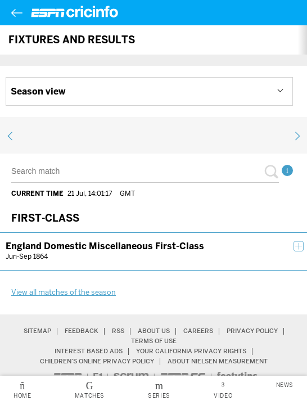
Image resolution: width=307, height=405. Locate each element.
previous (12, 136)
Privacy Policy (252, 331)
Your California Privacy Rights (191, 351)
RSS (118, 331)
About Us (154, 331)
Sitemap (37, 331)
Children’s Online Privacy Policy (97, 361)
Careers (198, 331)
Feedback (81, 331)
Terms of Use (154, 341)
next (295, 136)
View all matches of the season (63, 292)
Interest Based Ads (89, 351)
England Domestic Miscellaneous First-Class (105, 246)
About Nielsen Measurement (218, 361)
